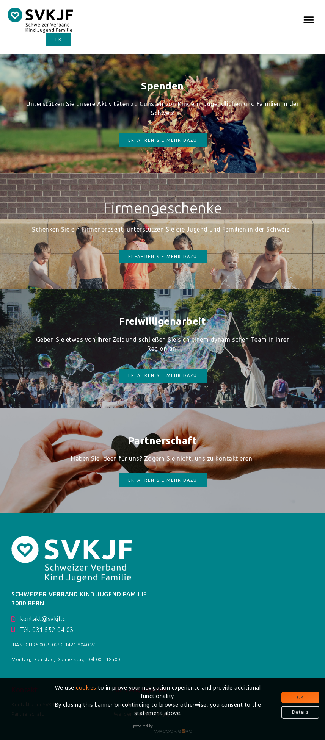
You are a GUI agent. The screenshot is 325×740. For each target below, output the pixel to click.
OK (300, 697)
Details (300, 712)
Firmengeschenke (162, 207)
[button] (308, 19)
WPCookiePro (173, 731)
